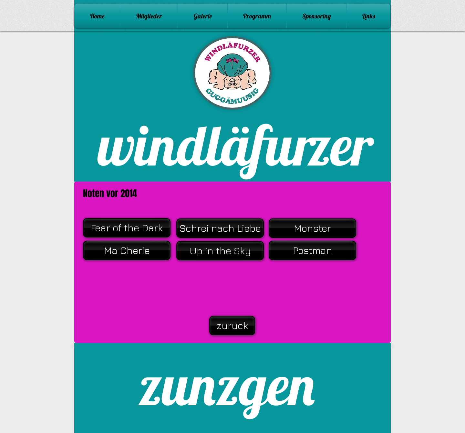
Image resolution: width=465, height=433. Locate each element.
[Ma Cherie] (126, 250)
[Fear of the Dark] (126, 227)
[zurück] (232, 325)
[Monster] (312, 228)
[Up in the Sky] (220, 250)
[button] (202, 16)
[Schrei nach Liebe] (220, 228)
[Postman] (312, 250)
